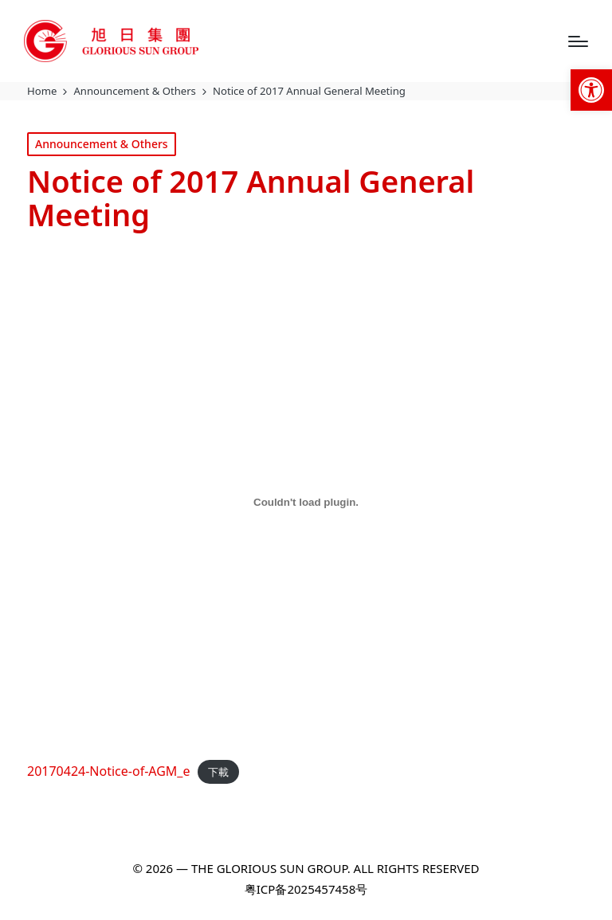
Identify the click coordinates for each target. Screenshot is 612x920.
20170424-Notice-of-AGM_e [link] (108, 771)
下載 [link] (218, 772)
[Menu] (578, 41)
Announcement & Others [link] (101, 143)
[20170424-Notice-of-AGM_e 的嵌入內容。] (306, 502)
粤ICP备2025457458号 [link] (306, 889)
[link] (591, 90)
